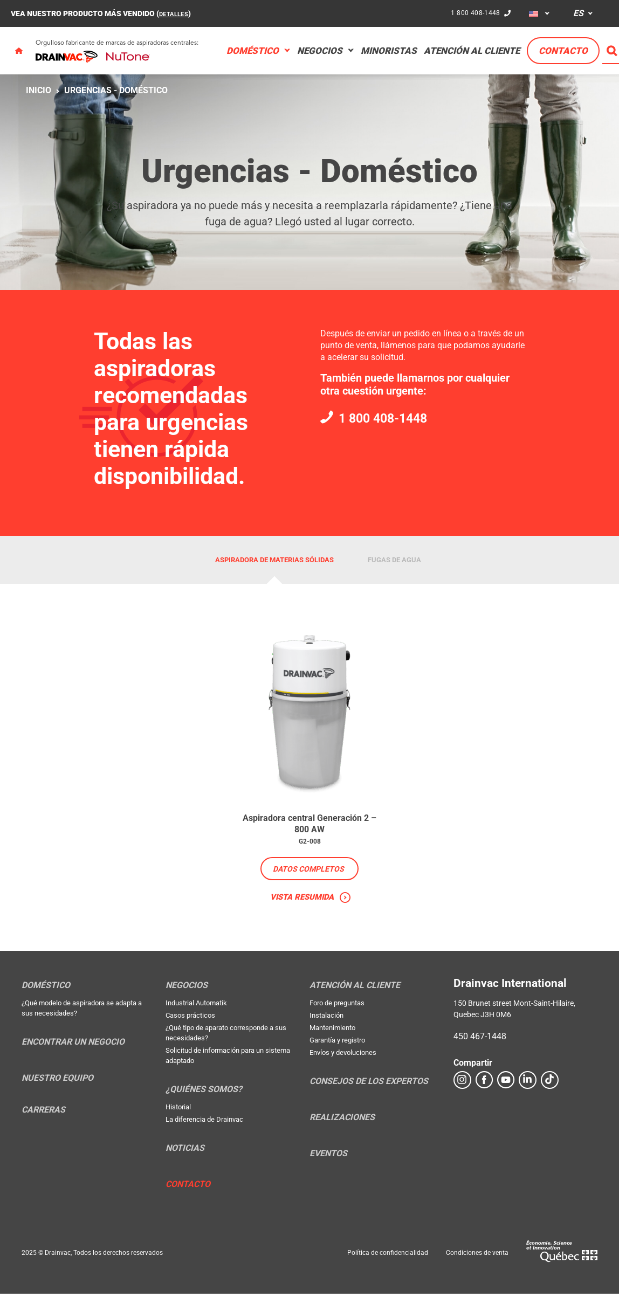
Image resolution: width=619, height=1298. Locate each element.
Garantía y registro (337, 1044)
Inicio (38, 90)
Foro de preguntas (337, 1007)
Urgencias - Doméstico (116, 90)
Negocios (319, 50)
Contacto (563, 50)
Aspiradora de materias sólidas (274, 560)
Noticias (185, 1152)
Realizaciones (342, 1121)
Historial (178, 1111)
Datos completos (308, 872)
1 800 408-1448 (474, 13)
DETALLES (177, 13)
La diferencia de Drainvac (204, 1124)
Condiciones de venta (477, 1257)
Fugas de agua (394, 560)
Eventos (328, 1158)
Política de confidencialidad (387, 1257)
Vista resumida (302, 900)
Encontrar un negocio (73, 1046)
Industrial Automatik (196, 1007)
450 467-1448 (479, 1040)
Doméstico (252, 50)
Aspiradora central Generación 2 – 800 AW (309, 825)
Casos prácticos (190, 1020)
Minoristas (389, 50)
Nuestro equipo (57, 1082)
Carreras (43, 1114)
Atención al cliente (472, 50)
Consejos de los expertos (369, 1085)
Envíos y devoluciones (343, 1057)
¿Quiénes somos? (204, 1093)
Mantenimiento (332, 1032)
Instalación (326, 1020)
